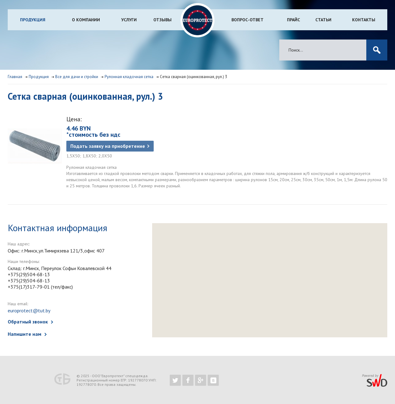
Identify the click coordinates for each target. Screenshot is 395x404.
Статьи (323, 20)
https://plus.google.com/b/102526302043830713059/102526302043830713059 (200, 380)
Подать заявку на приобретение (107, 146)
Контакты (363, 20)
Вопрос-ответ (247, 20)
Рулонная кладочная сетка (129, 76)
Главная (15, 76)
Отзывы (162, 20)
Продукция (32, 20)
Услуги (129, 20)
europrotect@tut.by (29, 310)
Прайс (293, 20)
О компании (86, 20)
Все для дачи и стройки (76, 76)
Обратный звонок (28, 321)
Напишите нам (24, 333)
